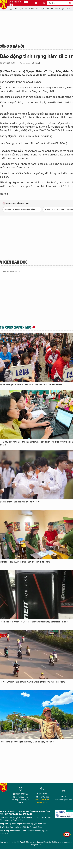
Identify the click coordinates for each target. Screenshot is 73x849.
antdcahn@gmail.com (64, 800)
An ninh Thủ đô (18, 3)
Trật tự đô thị (20, 9)
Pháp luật (59, 9)
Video (69, 9)
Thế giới (49, 9)
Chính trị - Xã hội (36, 9)
